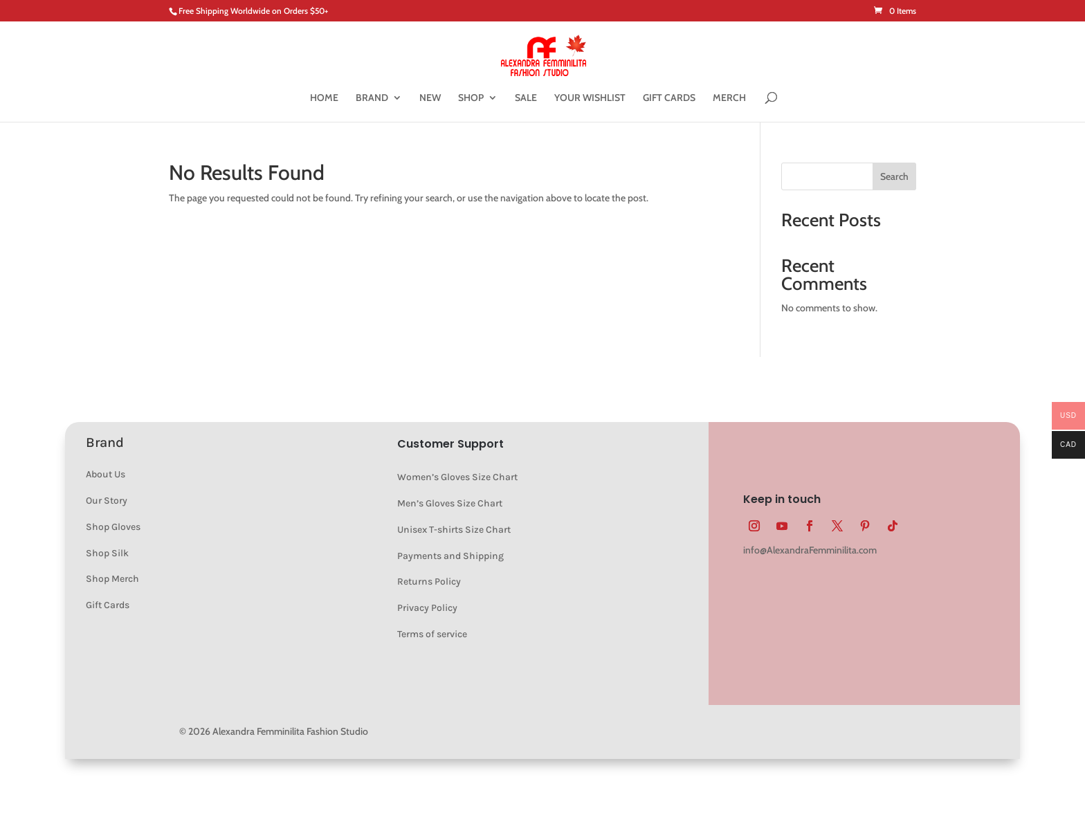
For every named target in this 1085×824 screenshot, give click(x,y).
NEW (430, 98)
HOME (324, 98)
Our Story (106, 500)
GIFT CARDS (669, 98)
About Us (105, 474)
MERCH (729, 98)
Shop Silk (107, 553)
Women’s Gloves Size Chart (457, 477)
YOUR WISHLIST (590, 98)
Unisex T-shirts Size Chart (454, 529)
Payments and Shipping (450, 556)
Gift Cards (107, 605)
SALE (526, 98)
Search (894, 176)
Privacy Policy (427, 608)
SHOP (471, 98)
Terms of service (432, 634)
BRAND (372, 98)
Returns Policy (429, 581)
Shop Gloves (113, 527)
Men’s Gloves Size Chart (449, 503)
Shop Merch (112, 579)
